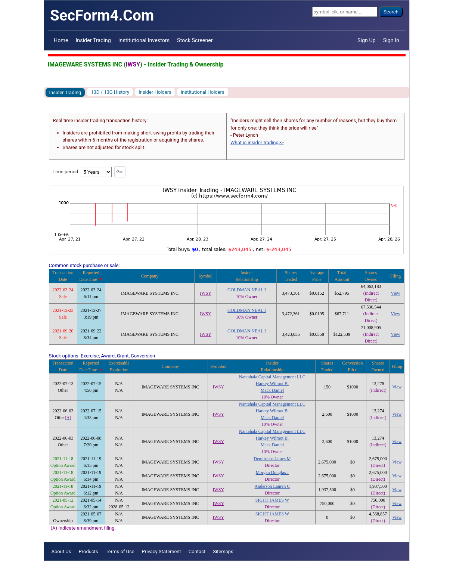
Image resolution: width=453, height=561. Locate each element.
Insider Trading (93, 40)
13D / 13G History (110, 92)
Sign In (391, 40)
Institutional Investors (144, 40)
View (395, 293)
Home (61, 40)
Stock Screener (195, 40)
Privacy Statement (161, 551)
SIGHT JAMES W (272, 500)
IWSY (133, 64)
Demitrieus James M (272, 458)
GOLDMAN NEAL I (246, 289)
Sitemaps (223, 551)
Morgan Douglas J (272, 472)
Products (88, 551)
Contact (197, 551)
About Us (61, 551)
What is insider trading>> (256, 142)
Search (391, 12)
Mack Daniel (272, 390)
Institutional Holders (202, 92)
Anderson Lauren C (272, 486)
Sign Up (366, 40)
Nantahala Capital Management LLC (272, 376)
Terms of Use (120, 551)
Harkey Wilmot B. (272, 383)
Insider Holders (155, 92)
